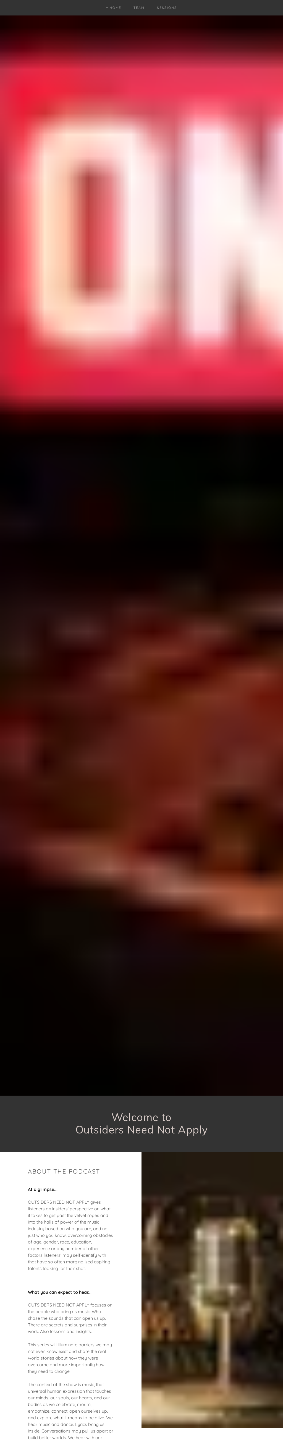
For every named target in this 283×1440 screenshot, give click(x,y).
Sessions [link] (167, 8)
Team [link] (139, 8)
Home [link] (115, 8)
